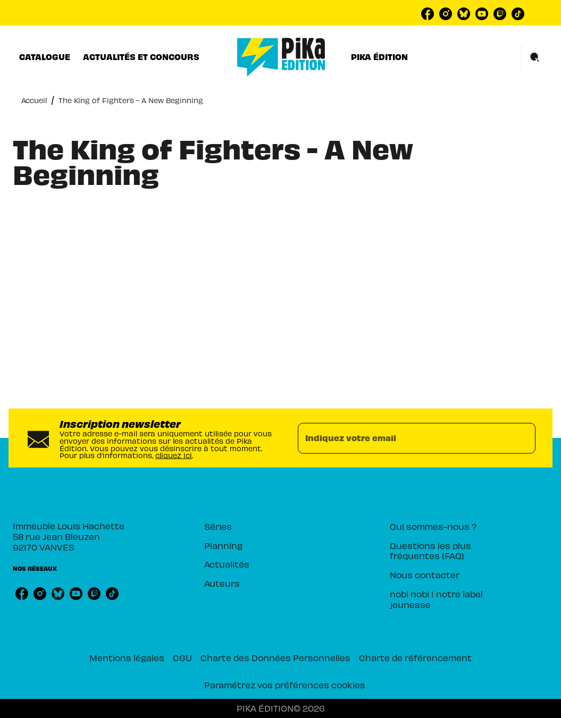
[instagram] (446, 14)
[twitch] (500, 14)
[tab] (45, 57)
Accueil (34, 100)
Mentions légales (126, 657)
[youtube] (482, 14)
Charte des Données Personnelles (275, 657)
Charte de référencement (415, 657)
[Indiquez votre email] (403, 438)
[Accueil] (281, 57)
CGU (182, 657)
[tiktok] (518, 14)
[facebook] (427, 14)
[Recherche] (535, 57)
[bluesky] (464, 14)
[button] (270, 526)
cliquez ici (173, 455)
